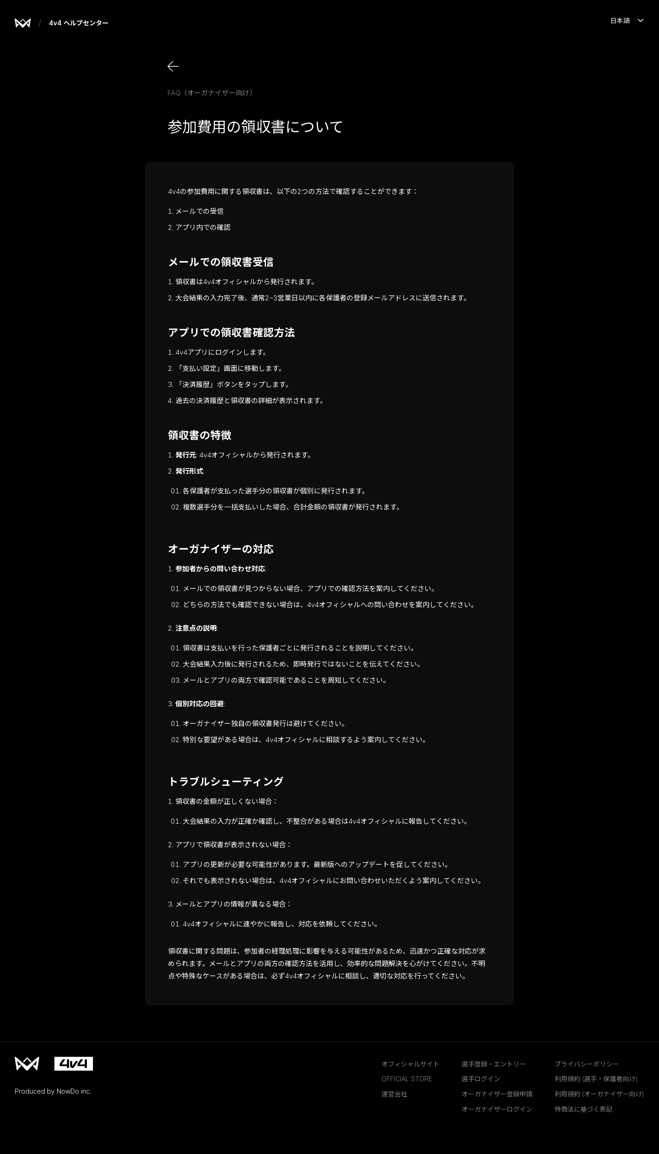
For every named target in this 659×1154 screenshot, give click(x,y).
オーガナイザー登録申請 (497, 1094)
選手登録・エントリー (494, 1064)
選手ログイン (481, 1079)
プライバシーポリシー (587, 1064)
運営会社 (394, 1094)
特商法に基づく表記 (584, 1109)
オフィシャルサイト (410, 1064)
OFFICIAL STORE (407, 1079)
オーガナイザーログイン (497, 1109)
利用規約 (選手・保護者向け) (596, 1079)
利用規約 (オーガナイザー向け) (599, 1094)
